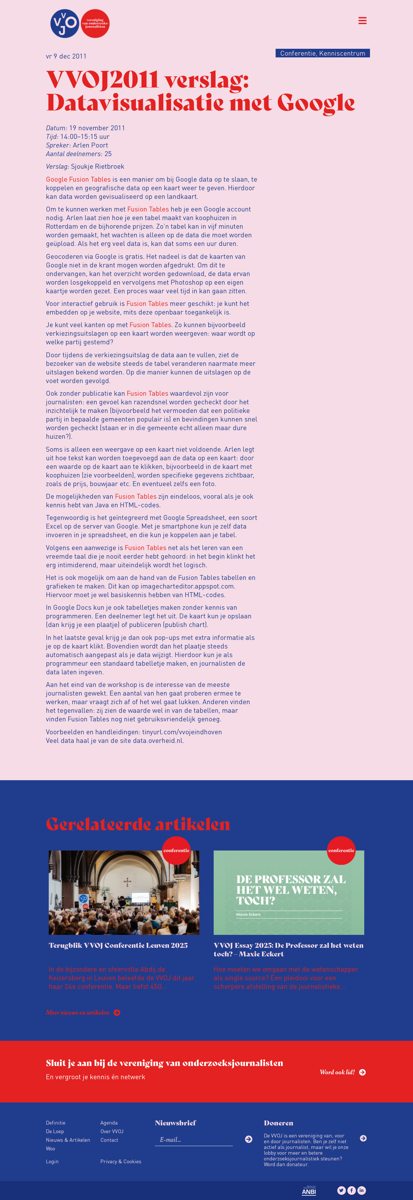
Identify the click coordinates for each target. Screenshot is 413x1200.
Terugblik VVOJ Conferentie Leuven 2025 (118, 945)
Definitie (55, 1122)
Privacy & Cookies (120, 1161)
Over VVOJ (112, 1131)
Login (52, 1161)
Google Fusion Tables (78, 178)
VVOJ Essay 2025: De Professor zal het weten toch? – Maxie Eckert (289, 949)
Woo (50, 1148)
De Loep (55, 1131)
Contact (109, 1139)
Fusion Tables (148, 208)
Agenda (109, 1122)
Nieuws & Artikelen (68, 1139)
